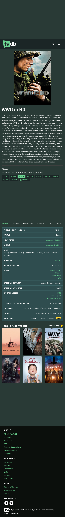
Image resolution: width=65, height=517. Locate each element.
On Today (8, 462)
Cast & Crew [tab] (28, 223)
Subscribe (8, 440)
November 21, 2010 (53, 245)
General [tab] (5, 223)
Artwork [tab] (40, 223)
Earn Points (8, 437)
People (7, 475)
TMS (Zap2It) (56, 295)
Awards (7, 465)
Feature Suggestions (12, 447)
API (5, 444)
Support (7, 453)
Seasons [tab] (16, 223)
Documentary (55, 270)
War (59, 278)
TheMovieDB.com (54, 298)
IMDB (59, 293)
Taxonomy (8, 478)
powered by (55, 325)
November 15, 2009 (53, 240)
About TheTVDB (10, 434)
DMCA (6, 493)
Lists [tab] (50, 223)
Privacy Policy (9, 490)
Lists (6, 472)
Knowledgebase (10, 450)
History (58, 260)
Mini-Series (56, 275)
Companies (8, 468)
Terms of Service (11, 487)
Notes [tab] (58, 223)
